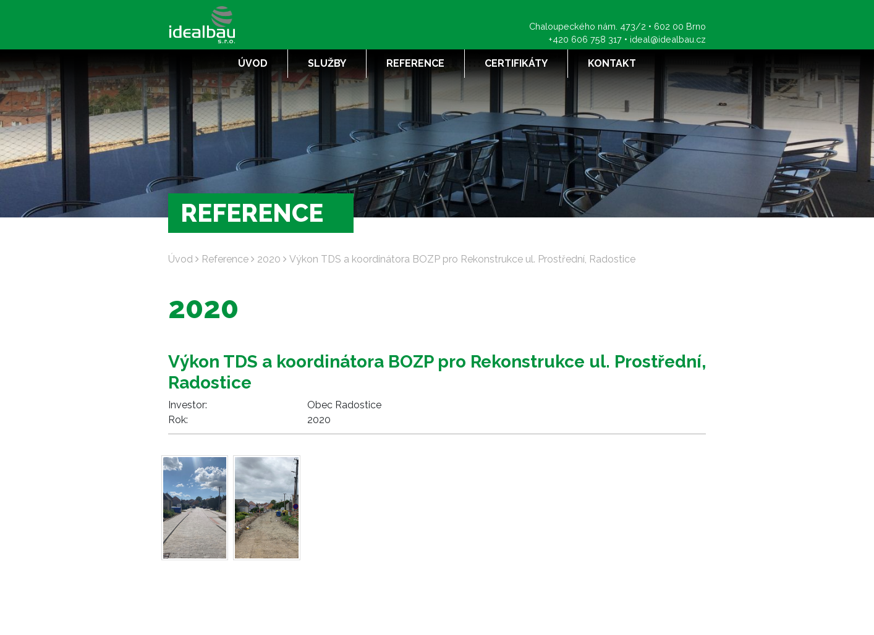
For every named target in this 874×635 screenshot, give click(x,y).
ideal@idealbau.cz (668, 39)
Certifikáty (516, 63)
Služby (327, 63)
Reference (415, 63)
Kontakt (612, 63)
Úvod (253, 63)
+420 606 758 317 (585, 39)
